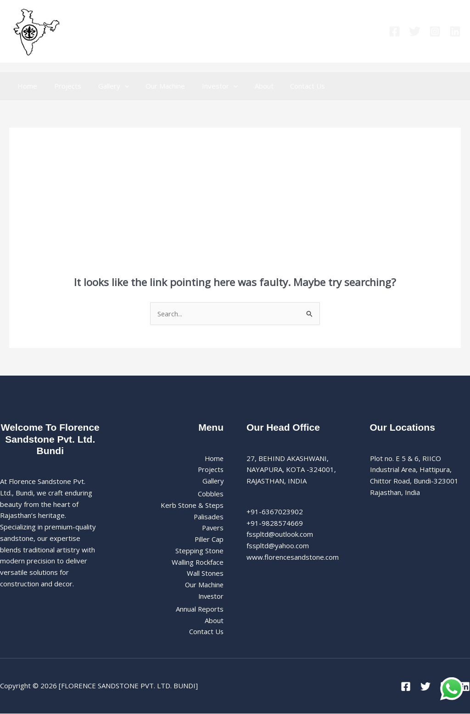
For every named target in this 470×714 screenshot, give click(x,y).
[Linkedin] (455, 31)
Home (26, 85)
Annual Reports (199, 609)
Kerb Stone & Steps (192, 505)
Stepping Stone (199, 551)
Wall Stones (205, 573)
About (247, 85)
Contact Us (287, 85)
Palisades (208, 516)
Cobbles (211, 494)
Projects (63, 85)
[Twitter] (414, 31)
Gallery (105, 86)
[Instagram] (435, 31)
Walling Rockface (197, 562)
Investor (206, 86)
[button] (116, 86)
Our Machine (154, 85)
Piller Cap (209, 539)
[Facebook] (394, 31)
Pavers (212, 528)
